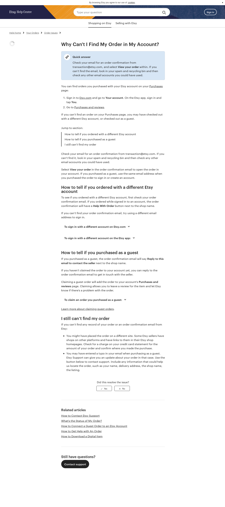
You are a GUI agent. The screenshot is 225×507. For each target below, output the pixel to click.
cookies (131, 2)
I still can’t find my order (80, 144)
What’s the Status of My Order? (81, 421)
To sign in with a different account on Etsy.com (97, 226)
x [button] (222, 2)
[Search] (164, 12)
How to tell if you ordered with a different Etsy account (100, 134)
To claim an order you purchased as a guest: (95, 300)
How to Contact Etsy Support (80, 415)
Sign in (210, 12)
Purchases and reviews (89, 107)
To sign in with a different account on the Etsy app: (100, 238)
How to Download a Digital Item (82, 436)
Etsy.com (85, 97)
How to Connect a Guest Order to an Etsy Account (94, 426)
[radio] (104, 388)
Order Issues (51, 32)
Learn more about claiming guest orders (87, 309)
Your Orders (32, 32)
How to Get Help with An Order (81, 431)
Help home (15, 32)
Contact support (75, 464)
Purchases (156, 86)
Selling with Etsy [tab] (126, 23)
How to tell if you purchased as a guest (90, 139)
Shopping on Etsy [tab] (99, 23)
